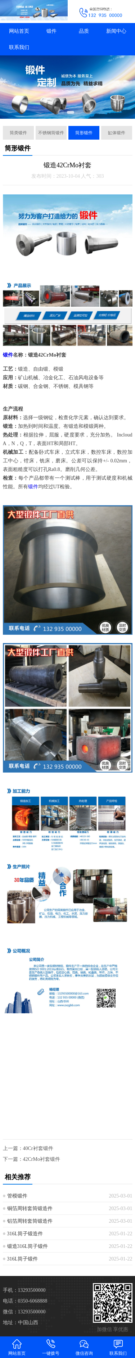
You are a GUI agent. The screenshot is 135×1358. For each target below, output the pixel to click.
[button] (62, 112)
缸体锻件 (116, 132)
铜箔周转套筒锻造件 (30, 1208)
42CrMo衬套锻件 (41, 1159)
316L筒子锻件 (22, 1259)
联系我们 (19, 47)
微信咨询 (85, 1347)
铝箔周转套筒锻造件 (30, 1221)
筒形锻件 (84, 132)
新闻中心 (116, 31)
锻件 (51, 31)
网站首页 (19, 31)
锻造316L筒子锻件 (27, 1246)
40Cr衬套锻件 (38, 1148)
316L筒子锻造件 (25, 1233)
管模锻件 (17, 1196)
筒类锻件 (18, 132)
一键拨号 (51, 1347)
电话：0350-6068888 (25, 1301)
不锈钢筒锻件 (51, 132)
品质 (84, 31)
